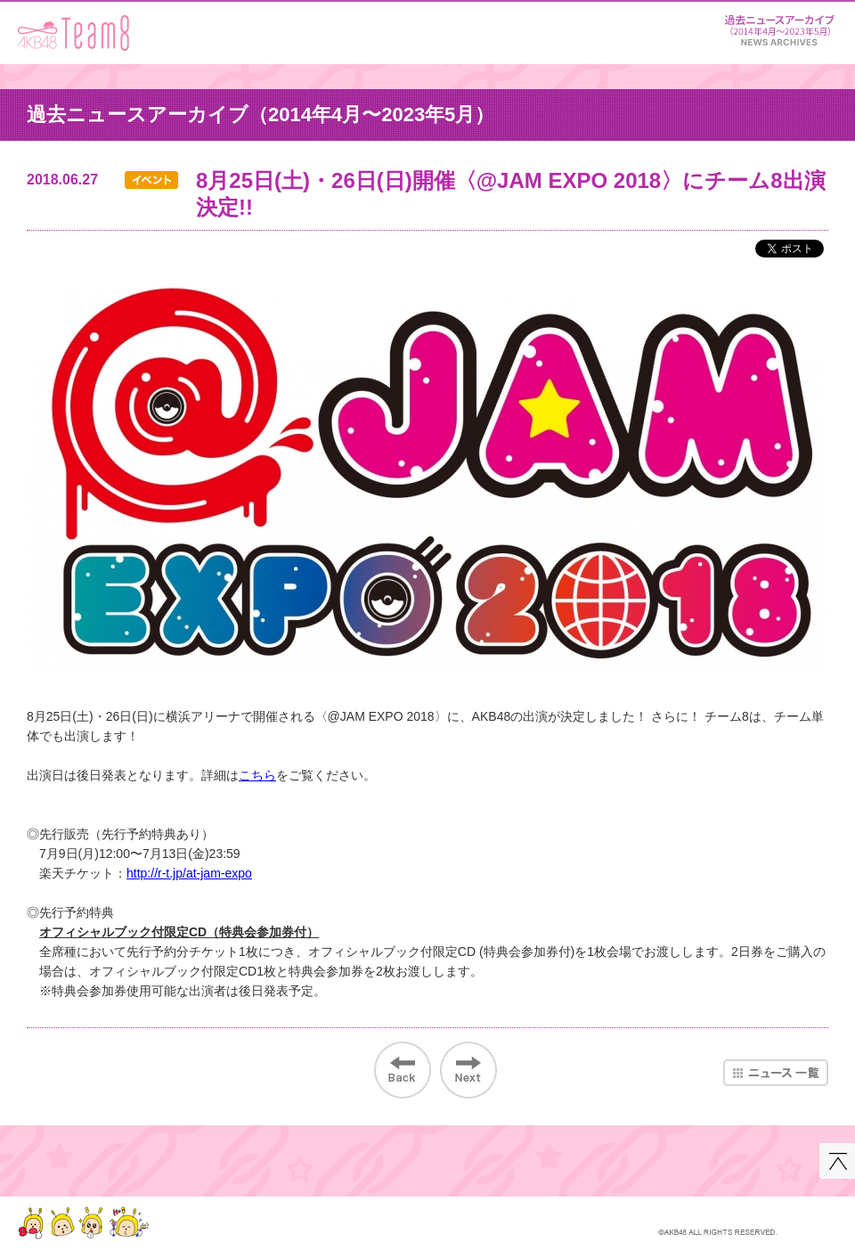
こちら (257, 775)
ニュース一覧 (775, 1072)
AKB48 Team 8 (73, 33)
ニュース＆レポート (779, 27)
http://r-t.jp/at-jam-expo (189, 873)
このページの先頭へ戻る (837, 1161)
